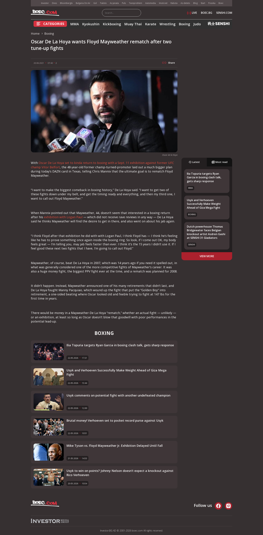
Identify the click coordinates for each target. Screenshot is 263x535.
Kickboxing (112, 24)
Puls (124, 3)
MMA (74, 24)
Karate (150, 24)
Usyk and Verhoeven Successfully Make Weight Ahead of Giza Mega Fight (204, 203)
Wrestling (167, 24)
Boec (221, 3)
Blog (195, 3)
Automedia (150, 3)
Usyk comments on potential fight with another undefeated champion (118, 395)
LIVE (192, 13)
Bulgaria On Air (83, 3)
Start (203, 3)
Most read (219, 162)
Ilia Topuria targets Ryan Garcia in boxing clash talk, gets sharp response (204, 177)
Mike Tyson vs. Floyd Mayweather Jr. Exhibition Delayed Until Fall (114, 446)
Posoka (211, 3)
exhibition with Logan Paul (63, 217)
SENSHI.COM (224, 13)
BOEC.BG (206, 13)
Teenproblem (135, 3)
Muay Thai (133, 24)
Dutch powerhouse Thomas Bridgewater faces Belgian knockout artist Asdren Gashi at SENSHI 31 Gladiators (206, 232)
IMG (35, 3)
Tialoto (103, 3)
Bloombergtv (66, 3)
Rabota (174, 3)
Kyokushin (90, 24)
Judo (197, 24)
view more (207, 256)
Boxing (184, 24)
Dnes (54, 3)
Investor (45, 3)
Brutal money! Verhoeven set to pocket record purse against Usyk (114, 420)
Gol (95, 3)
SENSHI (191, 244)
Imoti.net (163, 3)
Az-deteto (185, 3)
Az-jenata (114, 3)
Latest (194, 162)
